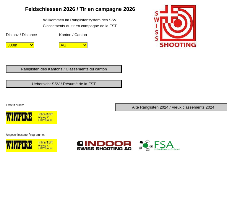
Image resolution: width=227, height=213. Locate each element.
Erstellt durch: (15, 105)
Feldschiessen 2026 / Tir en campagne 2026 (80, 9)
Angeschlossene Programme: (25, 134)
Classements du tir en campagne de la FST (80, 26)
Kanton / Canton (73, 35)
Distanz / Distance (21, 35)
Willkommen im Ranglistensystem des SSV (80, 20)
